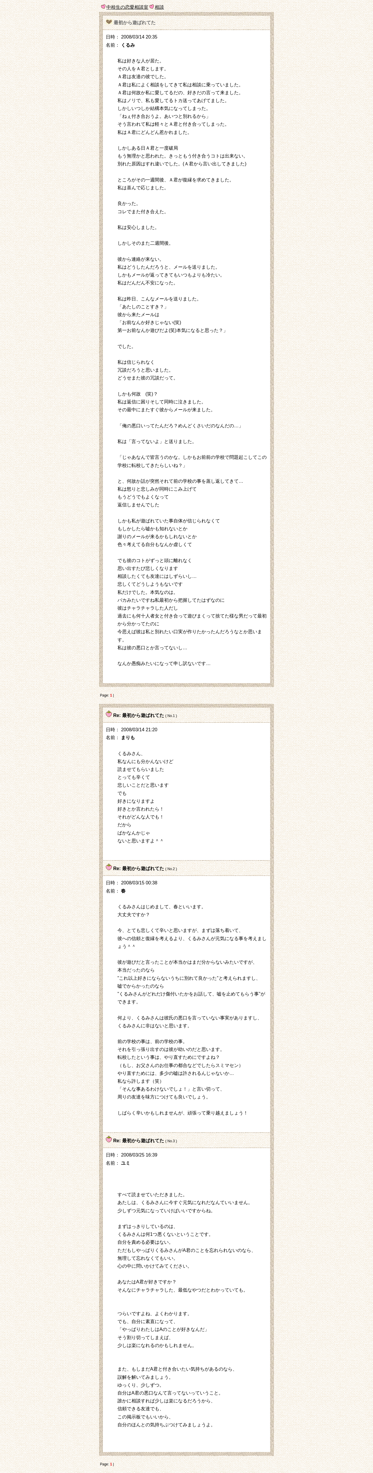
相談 (159, 7)
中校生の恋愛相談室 (127, 7)
